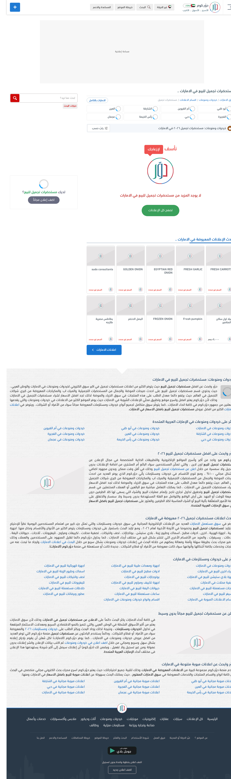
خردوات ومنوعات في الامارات (208, 428)
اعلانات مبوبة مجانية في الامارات (56, 692)
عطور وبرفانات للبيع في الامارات (57, 594)
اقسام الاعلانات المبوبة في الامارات (204, 599)
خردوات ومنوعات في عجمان (59, 439)
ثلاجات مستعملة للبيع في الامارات (205, 588)
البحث (139, 7)
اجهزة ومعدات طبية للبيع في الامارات (129, 566)
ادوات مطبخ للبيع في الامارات (134, 571)
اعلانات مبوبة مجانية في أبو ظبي (206, 681)
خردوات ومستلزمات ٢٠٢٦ (34, 629)
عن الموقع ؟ (194, 738)
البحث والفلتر (113, 738)
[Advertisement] (115, 51)
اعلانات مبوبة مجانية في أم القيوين (130, 681)
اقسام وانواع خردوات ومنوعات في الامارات (125, 599)
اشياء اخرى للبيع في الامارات (209, 571)
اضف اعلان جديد (115, 769)
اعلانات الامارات (97, 350)
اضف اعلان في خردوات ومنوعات (79, 643)
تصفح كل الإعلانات (154, 210)
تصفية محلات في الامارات (211, 582)
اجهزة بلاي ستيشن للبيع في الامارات (204, 577)
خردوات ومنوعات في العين (135, 434)
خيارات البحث (63, 106)
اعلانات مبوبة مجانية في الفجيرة (132, 687)
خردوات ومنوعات (201, 100)
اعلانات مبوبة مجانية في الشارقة (57, 681)
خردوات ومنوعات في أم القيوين (57, 428)
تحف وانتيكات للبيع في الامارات (57, 577)
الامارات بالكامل (91, 100)
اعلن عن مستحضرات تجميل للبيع (168, 469)
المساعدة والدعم (95, 7)
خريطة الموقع (118, 7)
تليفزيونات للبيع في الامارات (60, 582)
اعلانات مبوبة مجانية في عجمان (132, 692)
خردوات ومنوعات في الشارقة (209, 434)
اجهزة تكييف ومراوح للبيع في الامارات (129, 582)
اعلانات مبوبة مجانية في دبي (59, 687)
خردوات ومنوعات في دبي (211, 439)
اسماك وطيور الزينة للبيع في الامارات (54, 571)
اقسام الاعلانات (181, 100)
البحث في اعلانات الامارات (51, 542)
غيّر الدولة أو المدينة (173, 738)
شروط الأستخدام (133, 738)
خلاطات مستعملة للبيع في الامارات (55, 588)
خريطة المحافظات (74, 738)
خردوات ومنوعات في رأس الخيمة (131, 439)
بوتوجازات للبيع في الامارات (135, 577)
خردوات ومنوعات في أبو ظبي (134, 428)
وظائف (87, 725)
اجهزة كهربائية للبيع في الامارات (58, 566)
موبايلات (126, 719)
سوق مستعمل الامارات (198, 524)
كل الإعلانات (188, 719)
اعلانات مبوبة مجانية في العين (208, 687)
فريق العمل (153, 738)
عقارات (157, 719)
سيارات (171, 719)
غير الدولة (157, 7)
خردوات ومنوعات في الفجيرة (59, 434)
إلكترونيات (142, 719)
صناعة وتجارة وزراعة (135, 725)
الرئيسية (206, 719)
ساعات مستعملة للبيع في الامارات (130, 594)
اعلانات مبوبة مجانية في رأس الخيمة (204, 692)
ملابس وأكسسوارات (57, 719)
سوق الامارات (220, 100)
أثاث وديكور (81, 719)
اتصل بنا (34, 738)
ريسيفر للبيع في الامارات (212, 594)
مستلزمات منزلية (107, 725)
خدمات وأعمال (29, 719)
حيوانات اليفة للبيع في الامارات (133, 588)
